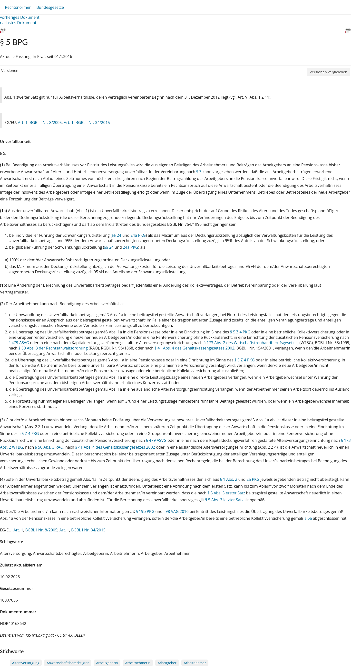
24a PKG (138, 235)
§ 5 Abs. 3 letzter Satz (224, 499)
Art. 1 (23, 122)
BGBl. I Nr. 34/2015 (93, 122)
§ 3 (199, 171)
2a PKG (252, 479)
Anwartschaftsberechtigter (68, 663)
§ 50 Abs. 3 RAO (49, 447)
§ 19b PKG (145, 511)
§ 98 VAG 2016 (176, 511)
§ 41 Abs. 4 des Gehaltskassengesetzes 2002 (194, 348)
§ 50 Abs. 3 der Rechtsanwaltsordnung (53, 348)
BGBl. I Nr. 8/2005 (45, 122)
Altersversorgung (25, 663)
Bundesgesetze (50, 7)
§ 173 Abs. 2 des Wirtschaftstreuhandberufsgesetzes (251, 342)
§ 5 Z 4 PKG (240, 332)
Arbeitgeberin (107, 663)
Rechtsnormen (18, 7)
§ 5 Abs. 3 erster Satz (226, 493)
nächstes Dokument (18, 22)
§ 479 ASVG (19, 342)
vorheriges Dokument (19, 17)
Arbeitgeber (167, 663)
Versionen (9, 70)
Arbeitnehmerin (137, 663)
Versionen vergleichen (328, 71)
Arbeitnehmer (195, 663)
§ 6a (308, 518)
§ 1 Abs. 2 (228, 479)
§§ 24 (116, 235)
